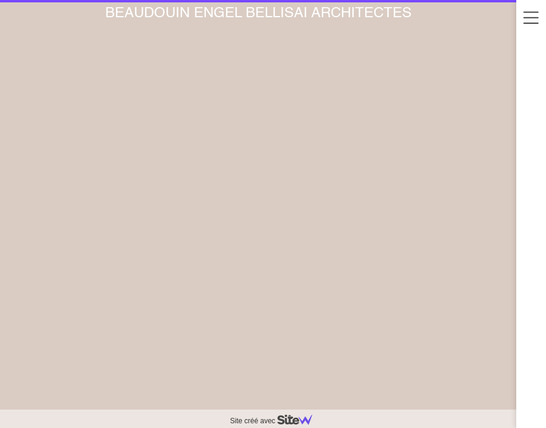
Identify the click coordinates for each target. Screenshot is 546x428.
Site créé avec (276, 421)
